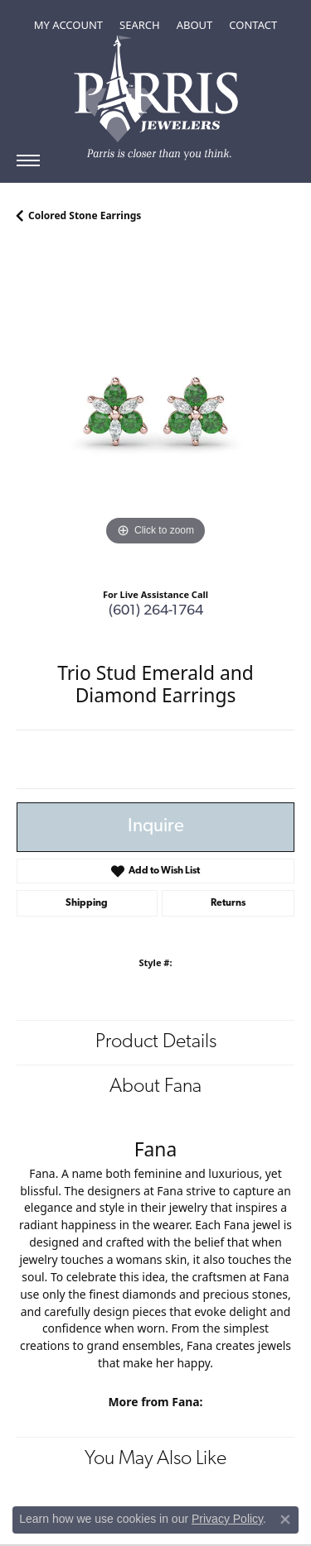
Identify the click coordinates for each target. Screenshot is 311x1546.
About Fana (155, 1087)
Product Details (155, 1042)
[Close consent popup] (285, 1519)
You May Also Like (155, 1459)
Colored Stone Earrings (84, 215)
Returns (228, 903)
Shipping (87, 903)
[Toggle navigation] (28, 160)
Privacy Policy (227, 1518)
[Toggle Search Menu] (139, 24)
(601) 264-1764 (156, 611)
